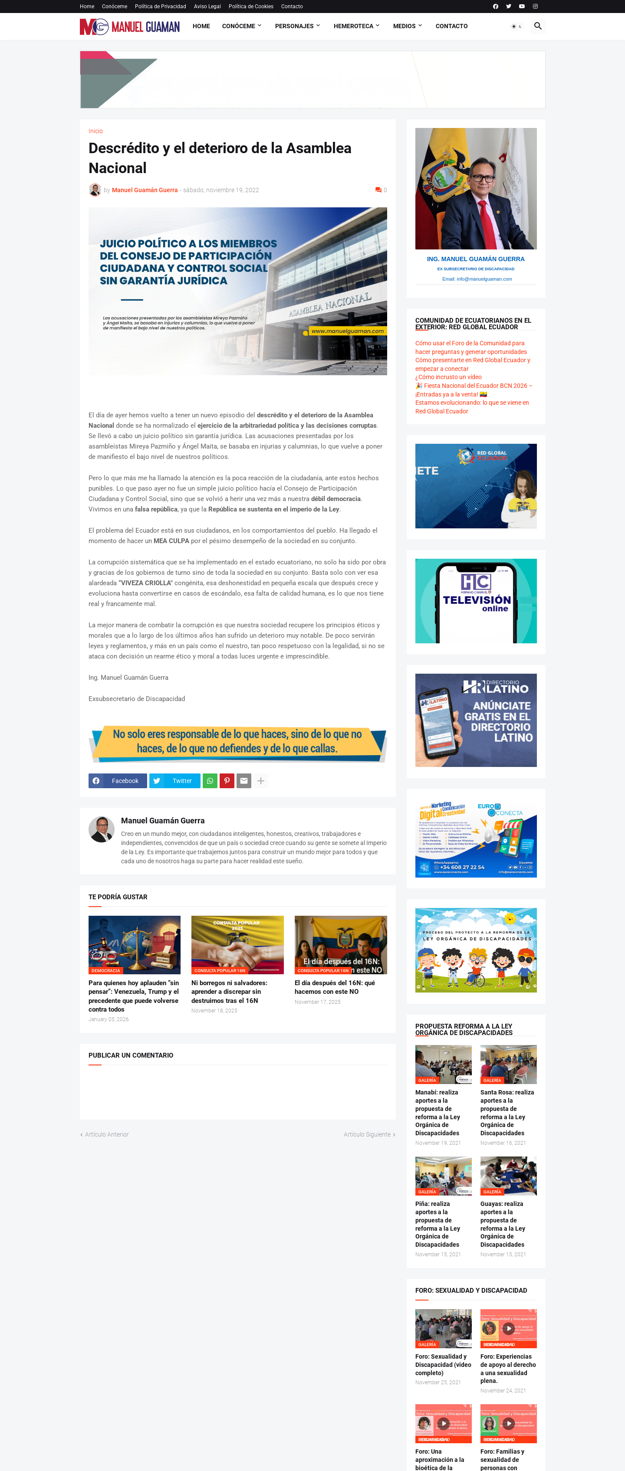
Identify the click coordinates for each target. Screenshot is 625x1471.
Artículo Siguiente (367, 1134)
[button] (517, 26)
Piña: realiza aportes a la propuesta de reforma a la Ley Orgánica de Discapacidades (437, 1224)
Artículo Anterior (107, 1134)
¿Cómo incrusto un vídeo (448, 376)
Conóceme (114, 6)
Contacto (292, 6)
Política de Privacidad (160, 6)
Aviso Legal (207, 6)
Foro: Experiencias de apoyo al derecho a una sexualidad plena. (508, 1369)
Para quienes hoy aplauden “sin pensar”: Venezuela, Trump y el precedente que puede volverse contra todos (134, 996)
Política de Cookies (251, 6)
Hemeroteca (353, 26)
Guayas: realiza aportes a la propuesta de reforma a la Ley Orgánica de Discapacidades (502, 1224)
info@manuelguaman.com (484, 279)
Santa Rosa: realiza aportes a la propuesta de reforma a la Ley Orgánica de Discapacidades (507, 1113)
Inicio (96, 131)
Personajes (294, 26)
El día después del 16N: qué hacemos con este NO (335, 987)
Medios (404, 26)
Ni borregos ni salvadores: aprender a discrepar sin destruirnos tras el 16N (229, 992)
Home (87, 6)
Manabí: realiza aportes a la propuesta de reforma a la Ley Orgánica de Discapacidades (437, 1113)
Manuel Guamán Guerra (163, 820)
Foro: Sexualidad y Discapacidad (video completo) (443, 1364)
